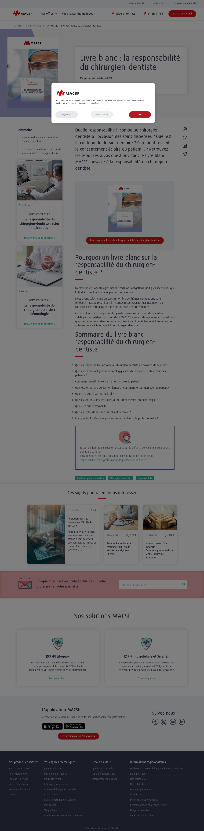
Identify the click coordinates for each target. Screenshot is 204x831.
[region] (103, 103)
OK (139, 114)
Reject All (66, 114)
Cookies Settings (101, 114)
